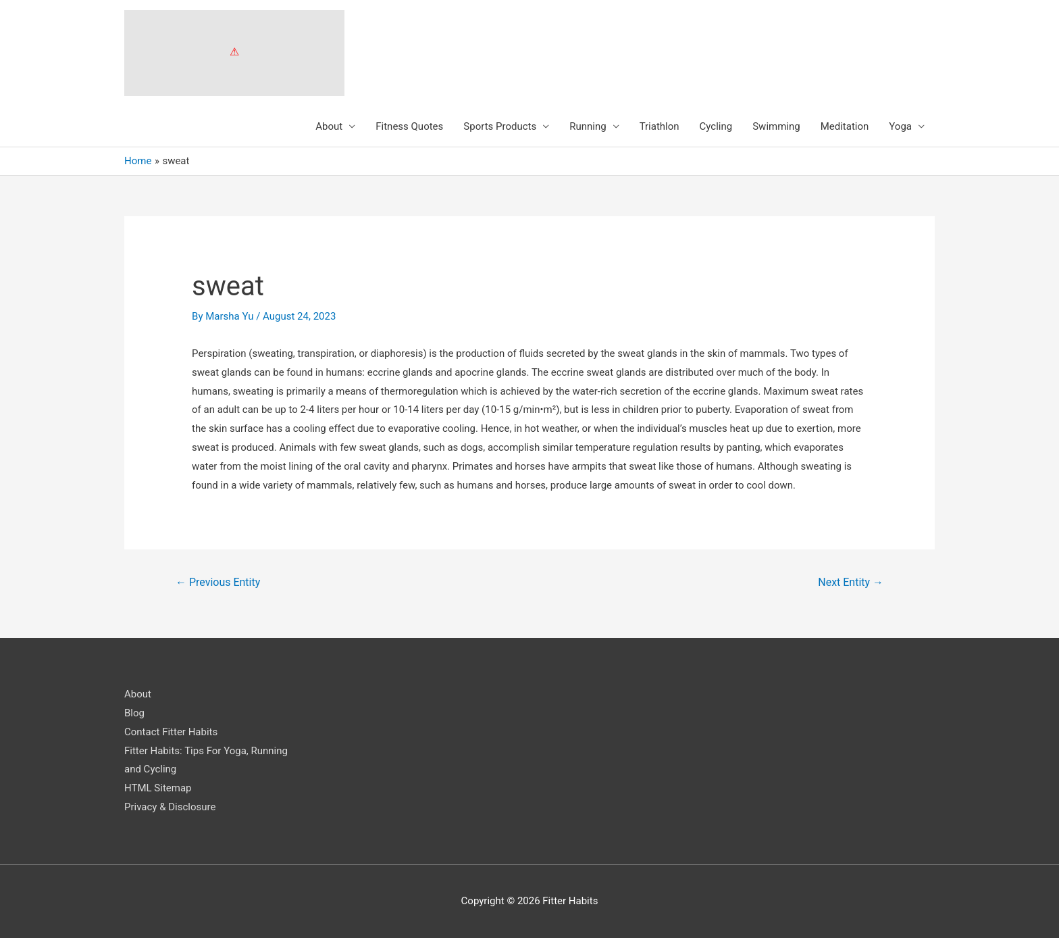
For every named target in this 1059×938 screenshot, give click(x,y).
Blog (134, 713)
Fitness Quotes (409, 126)
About (328, 126)
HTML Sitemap (158, 788)
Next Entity (850, 582)
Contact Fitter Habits (170, 732)
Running (587, 126)
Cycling (716, 126)
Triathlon (659, 126)
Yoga (900, 126)
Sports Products (499, 126)
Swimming (776, 126)
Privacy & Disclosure (169, 807)
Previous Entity (218, 582)
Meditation (845, 126)
